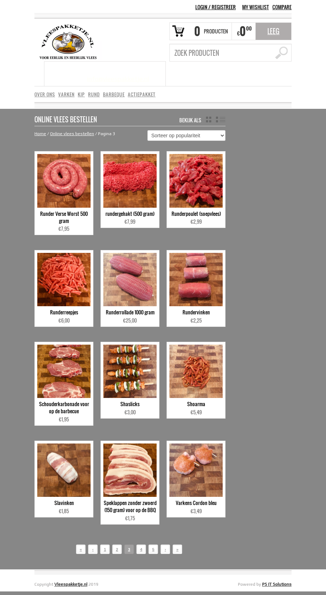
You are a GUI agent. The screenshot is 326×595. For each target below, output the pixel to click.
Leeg (273, 31)
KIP (81, 94)
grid (208, 119)
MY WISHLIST (255, 7)
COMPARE (282, 7)
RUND (94, 94)
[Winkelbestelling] (186, 135)
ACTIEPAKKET (142, 94)
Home (40, 133)
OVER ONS (44, 94)
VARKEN (66, 94)
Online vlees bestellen (72, 133)
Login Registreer (215, 7)
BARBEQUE (114, 94)
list (221, 119)
